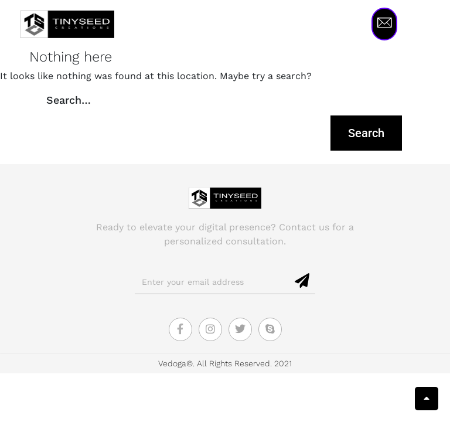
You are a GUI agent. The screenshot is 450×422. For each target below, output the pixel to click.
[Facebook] (180, 329)
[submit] (302, 281)
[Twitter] (240, 329)
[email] (212, 282)
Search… (68, 100)
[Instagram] (210, 329)
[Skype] (270, 329)
